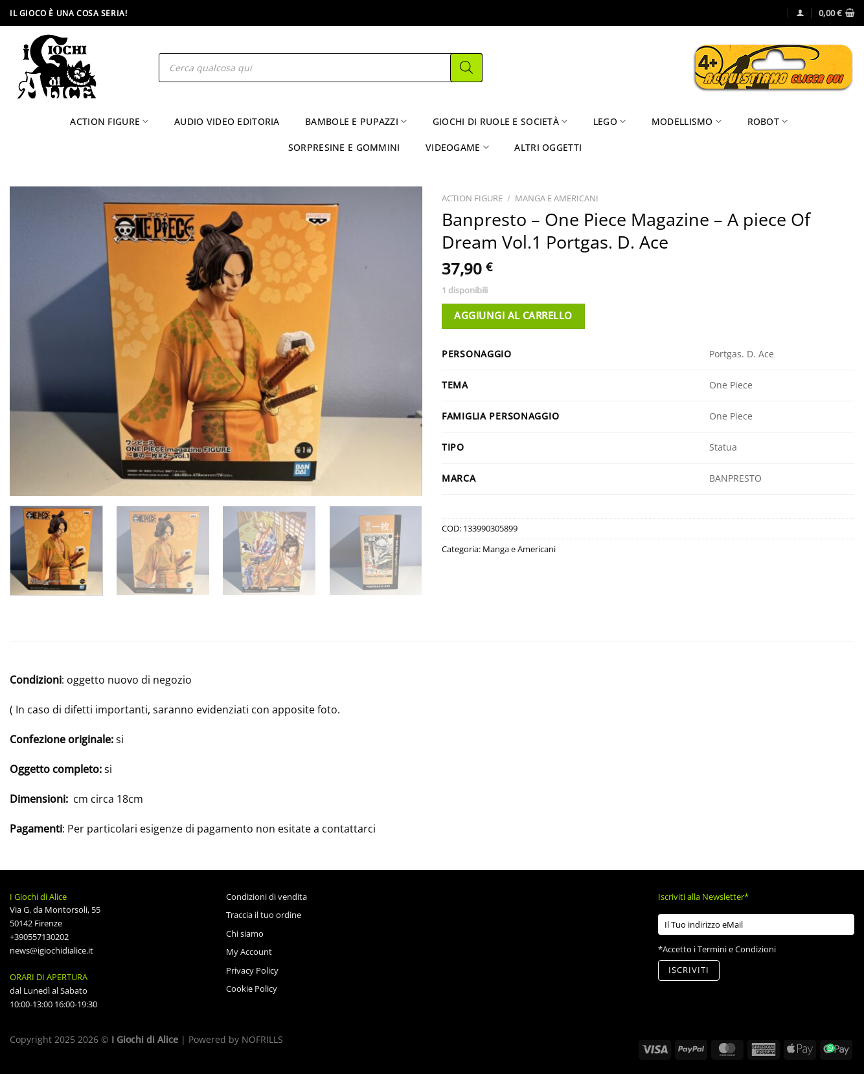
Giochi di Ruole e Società (500, 121)
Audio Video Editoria (227, 121)
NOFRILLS (262, 1039)
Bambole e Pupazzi (356, 121)
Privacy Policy (252, 970)
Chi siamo (245, 933)
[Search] (466, 67)
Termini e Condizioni (737, 949)
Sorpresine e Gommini (344, 147)
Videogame (457, 147)
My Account (249, 951)
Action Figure (109, 121)
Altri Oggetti (548, 147)
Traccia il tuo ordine (263, 915)
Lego (609, 121)
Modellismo (687, 121)
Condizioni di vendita (266, 896)
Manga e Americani (556, 198)
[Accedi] (800, 13)
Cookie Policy (251, 988)
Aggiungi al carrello (513, 315)
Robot (767, 121)
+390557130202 (39, 937)
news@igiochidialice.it (51, 950)
